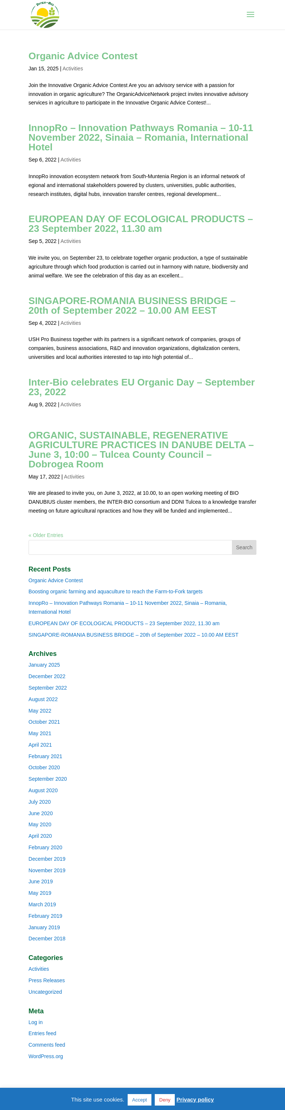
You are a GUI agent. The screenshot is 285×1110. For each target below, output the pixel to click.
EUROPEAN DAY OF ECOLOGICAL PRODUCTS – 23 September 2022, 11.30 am (141, 223)
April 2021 (40, 745)
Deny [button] (164, 1100)
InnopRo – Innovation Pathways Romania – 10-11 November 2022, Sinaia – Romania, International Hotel (141, 137)
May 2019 (40, 893)
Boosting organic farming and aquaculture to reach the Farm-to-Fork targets (116, 591)
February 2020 (45, 847)
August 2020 (43, 790)
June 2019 (41, 881)
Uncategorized (45, 992)
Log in (36, 1022)
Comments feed (47, 1045)
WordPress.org (46, 1056)
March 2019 (42, 904)
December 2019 (47, 859)
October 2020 (44, 767)
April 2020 (40, 836)
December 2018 (47, 938)
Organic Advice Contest (83, 55)
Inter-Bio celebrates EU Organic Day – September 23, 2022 (142, 387)
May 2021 (40, 733)
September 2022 (48, 688)
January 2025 (44, 665)
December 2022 (47, 676)
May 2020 (40, 824)
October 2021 (44, 722)
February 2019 (45, 916)
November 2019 (47, 870)
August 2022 (43, 699)
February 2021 (45, 756)
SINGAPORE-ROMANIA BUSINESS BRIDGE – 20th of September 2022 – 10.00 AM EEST (132, 305)
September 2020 (48, 779)
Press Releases (47, 980)
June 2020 (41, 813)
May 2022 (40, 711)
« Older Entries (46, 535)
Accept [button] (139, 1100)
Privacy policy (195, 1099)
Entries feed (42, 1033)
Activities (72, 68)
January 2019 (44, 927)
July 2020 (40, 802)
